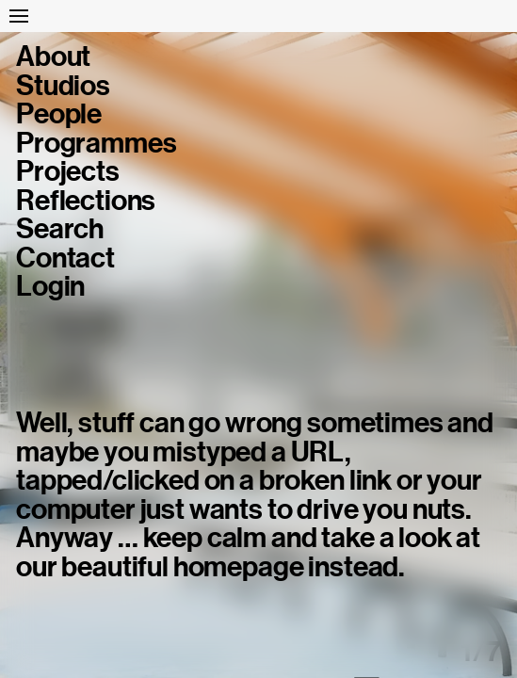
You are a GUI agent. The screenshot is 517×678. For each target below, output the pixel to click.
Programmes (96, 143)
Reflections (85, 200)
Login (50, 286)
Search (60, 229)
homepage (238, 567)
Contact (65, 258)
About (53, 56)
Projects (68, 171)
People (59, 114)
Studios (63, 86)
